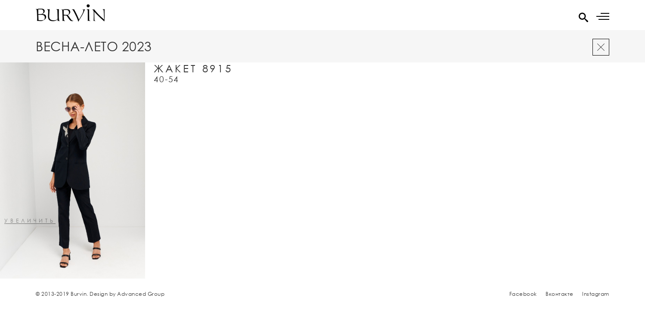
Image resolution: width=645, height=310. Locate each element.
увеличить (30, 221)
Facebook (523, 294)
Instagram (595, 294)
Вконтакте (560, 294)
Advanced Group (140, 294)
